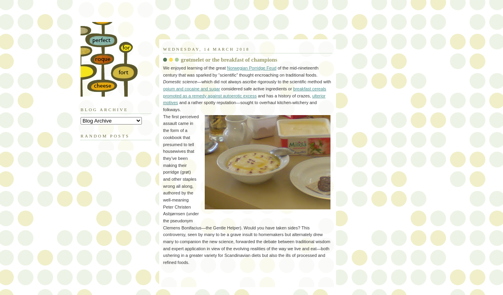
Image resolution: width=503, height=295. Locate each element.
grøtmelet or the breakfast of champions (229, 60)
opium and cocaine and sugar (191, 88)
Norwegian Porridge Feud (252, 68)
